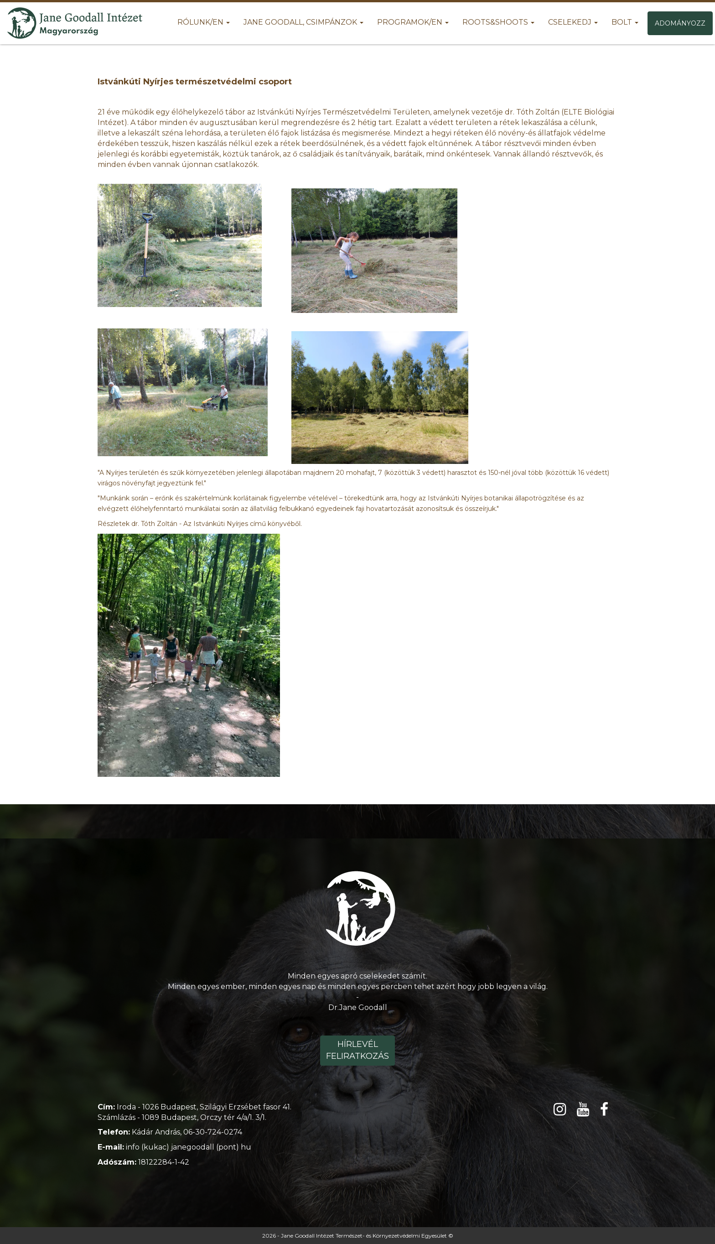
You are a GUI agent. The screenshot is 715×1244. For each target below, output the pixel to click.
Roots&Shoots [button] (498, 22)
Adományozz (680, 23)
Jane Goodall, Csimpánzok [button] (303, 22)
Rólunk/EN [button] (203, 22)
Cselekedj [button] (573, 22)
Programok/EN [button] (413, 22)
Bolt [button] (624, 22)
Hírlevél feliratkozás (357, 1050)
